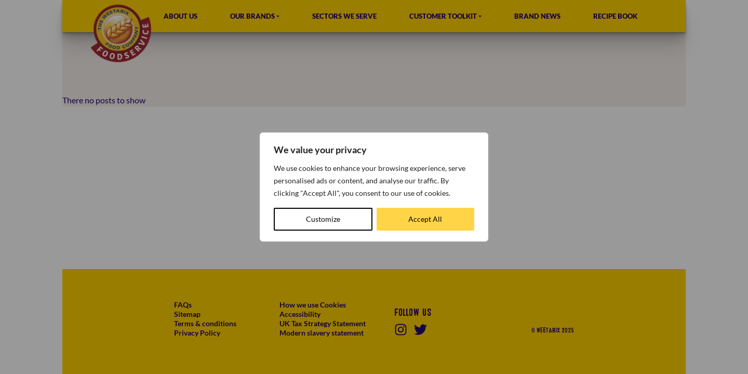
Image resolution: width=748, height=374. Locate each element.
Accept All (425, 219)
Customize (323, 219)
